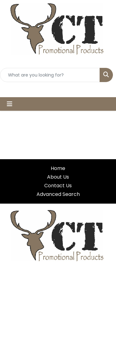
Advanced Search (58, 194)
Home (58, 168)
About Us (58, 176)
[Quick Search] (50, 75)
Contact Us (58, 185)
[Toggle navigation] (9, 104)
